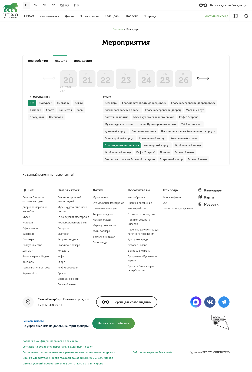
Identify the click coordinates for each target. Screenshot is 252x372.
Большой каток (184, 152)
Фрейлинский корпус (188, 145)
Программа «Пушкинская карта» (142, 258)
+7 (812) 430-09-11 (50, 305)
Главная (118, 29)
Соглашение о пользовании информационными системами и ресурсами (68, 352)
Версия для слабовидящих (223, 5)
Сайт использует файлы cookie (152, 352)
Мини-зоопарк (101, 231)
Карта (206, 197)
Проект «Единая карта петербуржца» (141, 268)
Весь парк (111, 103)
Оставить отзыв (137, 245)
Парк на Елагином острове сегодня (33, 199)
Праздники (37, 117)
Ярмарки (35, 110)
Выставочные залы (144, 131)
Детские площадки (104, 236)
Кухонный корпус (116, 131)
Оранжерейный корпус (119, 138)
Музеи (26, 217)
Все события (38, 61)
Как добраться (136, 197)
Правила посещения (140, 202)
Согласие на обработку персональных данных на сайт (57, 346)
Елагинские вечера (69, 245)
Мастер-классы (102, 219)
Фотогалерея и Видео (35, 256)
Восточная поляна (116, 117)
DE (53, 5)
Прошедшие (82, 61)
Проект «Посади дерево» (178, 208)
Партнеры (28, 239)
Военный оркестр (68, 278)
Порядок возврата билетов (139, 222)
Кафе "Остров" (188, 117)
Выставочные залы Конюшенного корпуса (188, 131)
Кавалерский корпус (157, 145)
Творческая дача (68, 239)
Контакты (28, 262)
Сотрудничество (32, 245)
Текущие (60, 61)
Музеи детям (100, 197)
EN (35, 5)
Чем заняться (68, 190)
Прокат (62, 273)
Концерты (65, 110)
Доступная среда (216, 16)
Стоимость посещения (141, 214)
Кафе (61, 256)
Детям (78, 103)
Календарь (210, 190)
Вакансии (28, 233)
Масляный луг (195, 110)
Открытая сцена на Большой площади (130, 159)
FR (44, 5)
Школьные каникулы (105, 208)
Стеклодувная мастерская (73, 217)
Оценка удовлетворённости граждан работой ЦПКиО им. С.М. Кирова (67, 358)
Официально (30, 228)
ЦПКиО (28, 190)
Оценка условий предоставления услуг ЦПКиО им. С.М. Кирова (62, 363)
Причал (165, 152)
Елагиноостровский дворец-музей (144, 103)
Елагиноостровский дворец (122, 110)
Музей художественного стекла (153, 117)
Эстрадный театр (171, 159)
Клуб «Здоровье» (68, 267)
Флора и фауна (172, 197)
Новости (208, 205)
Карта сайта (29, 273)
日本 (76, 5)
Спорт (50, 110)
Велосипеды (100, 242)
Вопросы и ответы (139, 250)
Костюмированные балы (72, 222)
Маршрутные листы (104, 225)
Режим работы (137, 208)
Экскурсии (45, 103)
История (27, 222)
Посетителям (139, 190)
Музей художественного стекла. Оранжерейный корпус (140, 124)
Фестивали (56, 117)
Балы (80, 110)
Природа (170, 190)
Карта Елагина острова (36, 267)
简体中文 (64, 5)
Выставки (63, 103)
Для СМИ (28, 250)
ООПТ (166, 202)
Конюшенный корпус (152, 138)
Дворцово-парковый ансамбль (34, 209)
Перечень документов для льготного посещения (143, 231)
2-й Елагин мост (191, 124)
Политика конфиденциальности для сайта (50, 341)
